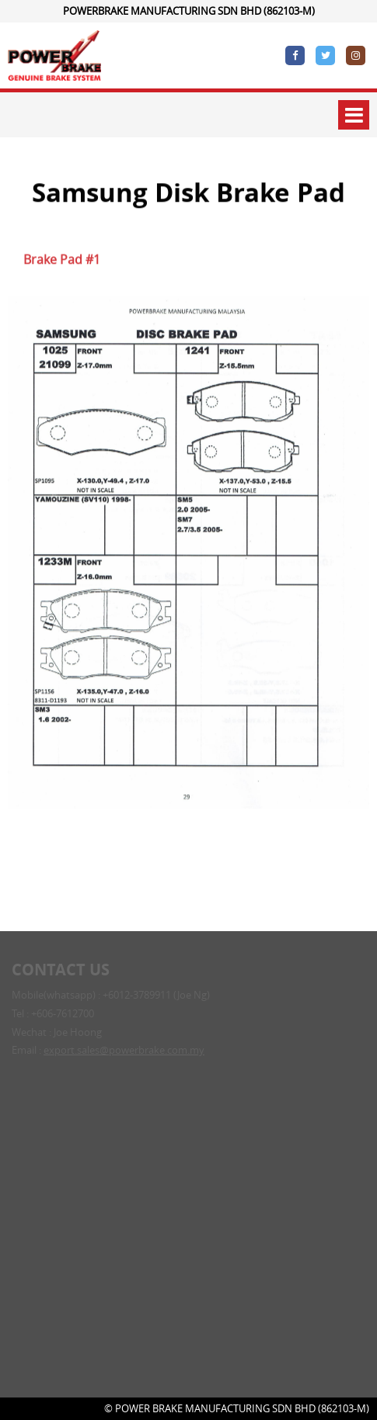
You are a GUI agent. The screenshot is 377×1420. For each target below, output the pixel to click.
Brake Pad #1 (61, 261)
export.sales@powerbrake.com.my (124, 1051)
